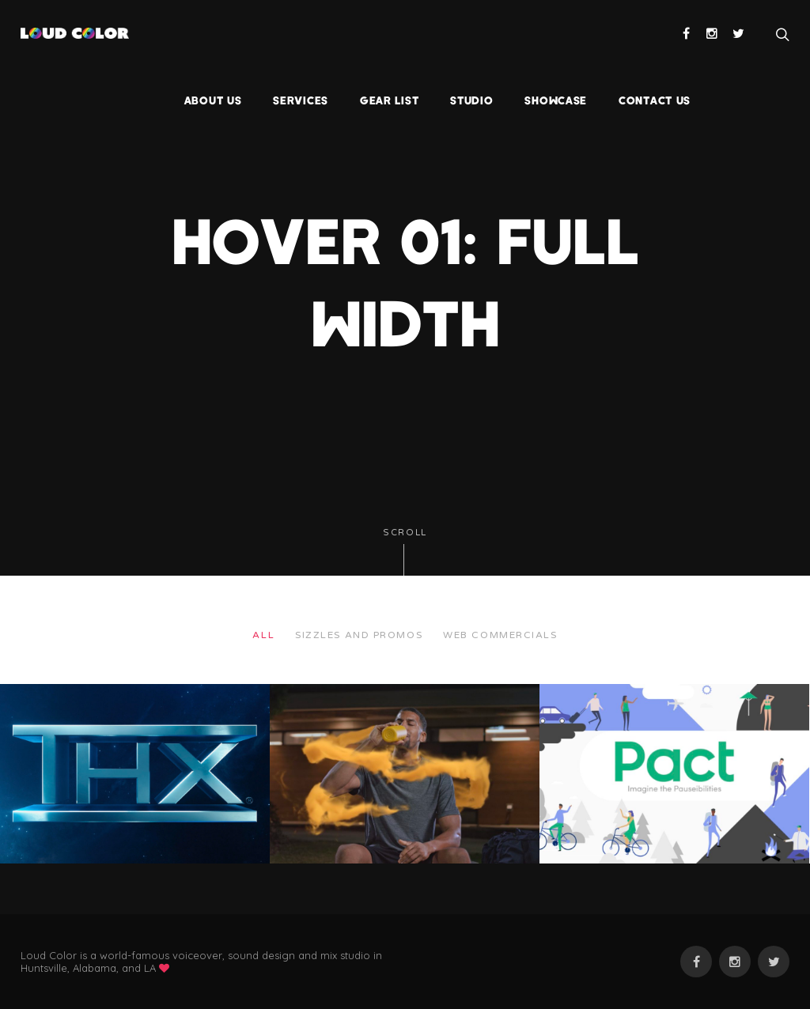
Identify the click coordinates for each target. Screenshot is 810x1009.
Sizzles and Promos (358, 635)
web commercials (500, 635)
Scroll (405, 551)
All (263, 635)
